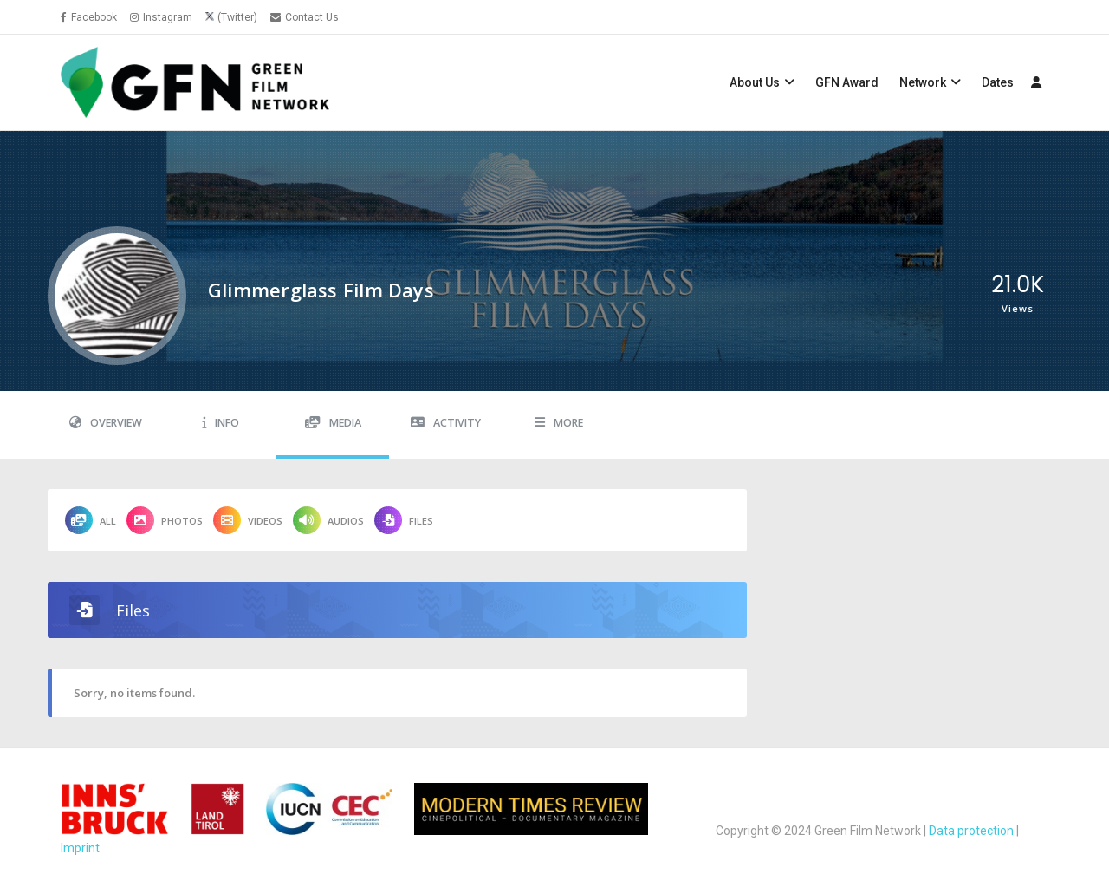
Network (922, 82)
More (559, 422)
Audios (328, 520)
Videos (247, 520)
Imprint (80, 848)
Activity (446, 422)
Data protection (971, 831)
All (90, 520)
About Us (755, 82)
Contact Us (304, 17)
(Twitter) (237, 17)
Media (333, 422)
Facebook (89, 17)
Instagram (161, 17)
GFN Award (847, 82)
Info (220, 422)
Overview (105, 422)
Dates (998, 82)
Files (403, 520)
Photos (164, 520)
